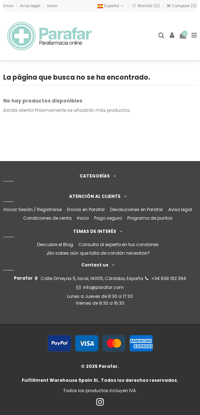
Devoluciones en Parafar (136, 209)
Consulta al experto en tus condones (118, 244)
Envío (8, 6)
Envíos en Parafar (86, 209)
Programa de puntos (150, 218)
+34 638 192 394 (168, 278)
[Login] (172, 36)
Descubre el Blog (55, 244)
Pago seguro (108, 218)
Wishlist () (146, 6)
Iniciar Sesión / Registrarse (33, 209)
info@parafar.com (103, 287)
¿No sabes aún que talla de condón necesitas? (98, 253)
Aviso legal (30, 6)
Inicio (52, 6)
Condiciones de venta (47, 218)
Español (111, 6)
